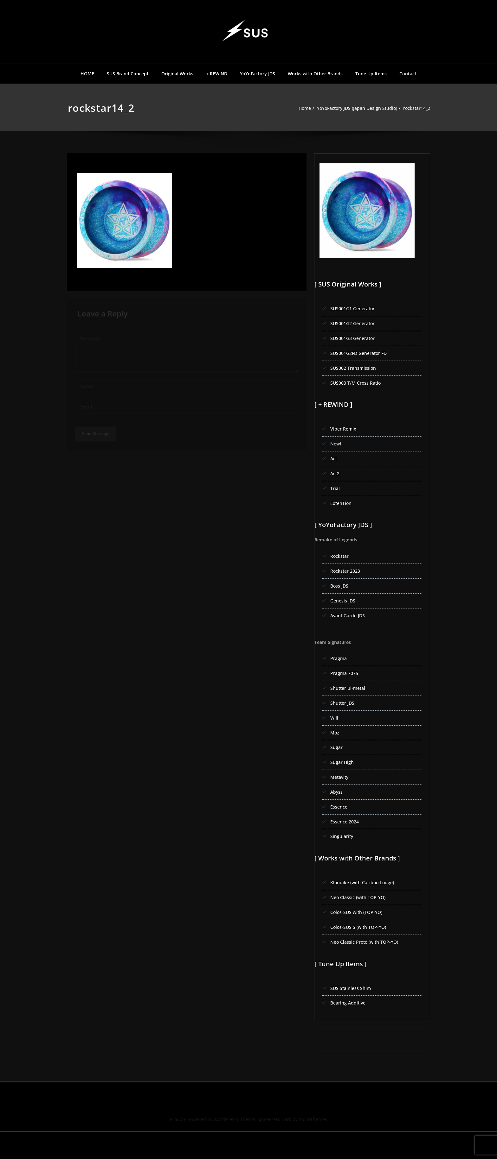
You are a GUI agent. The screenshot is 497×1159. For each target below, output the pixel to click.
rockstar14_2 (415, 108)
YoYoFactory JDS (257, 74)
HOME (87, 74)
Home (296, 108)
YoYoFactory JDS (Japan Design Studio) (352, 108)
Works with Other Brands (315, 74)
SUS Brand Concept (128, 74)
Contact (407, 74)
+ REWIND (216, 74)
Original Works (177, 74)
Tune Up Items (371, 74)
